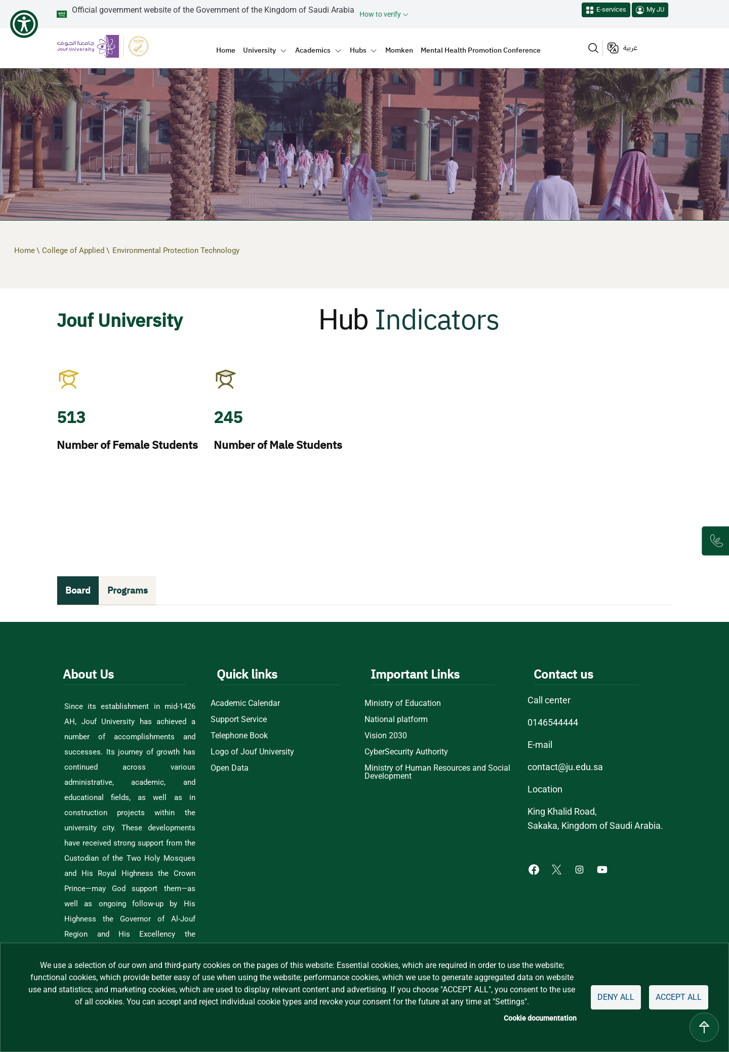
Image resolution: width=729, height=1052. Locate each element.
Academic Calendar (245, 703)
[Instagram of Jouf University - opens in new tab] (580, 869)
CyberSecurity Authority (406, 752)
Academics (313, 50)
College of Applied (74, 250)
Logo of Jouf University (252, 752)
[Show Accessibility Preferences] (24, 24)
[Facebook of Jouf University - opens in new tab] (535, 869)
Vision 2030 (385, 736)
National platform (396, 720)
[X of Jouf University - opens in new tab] (557, 869)
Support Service (239, 720)
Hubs (358, 50)
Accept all (679, 997)
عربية (630, 48)
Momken (399, 50)
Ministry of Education (402, 703)
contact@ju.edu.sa (565, 767)
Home (225, 50)
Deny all (615, 997)
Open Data (230, 768)
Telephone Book (239, 736)
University (259, 50)
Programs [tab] (127, 590)
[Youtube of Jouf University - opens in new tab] (604, 869)
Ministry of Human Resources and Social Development (437, 772)
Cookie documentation (540, 1018)
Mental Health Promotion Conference (481, 50)
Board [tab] (78, 590)
